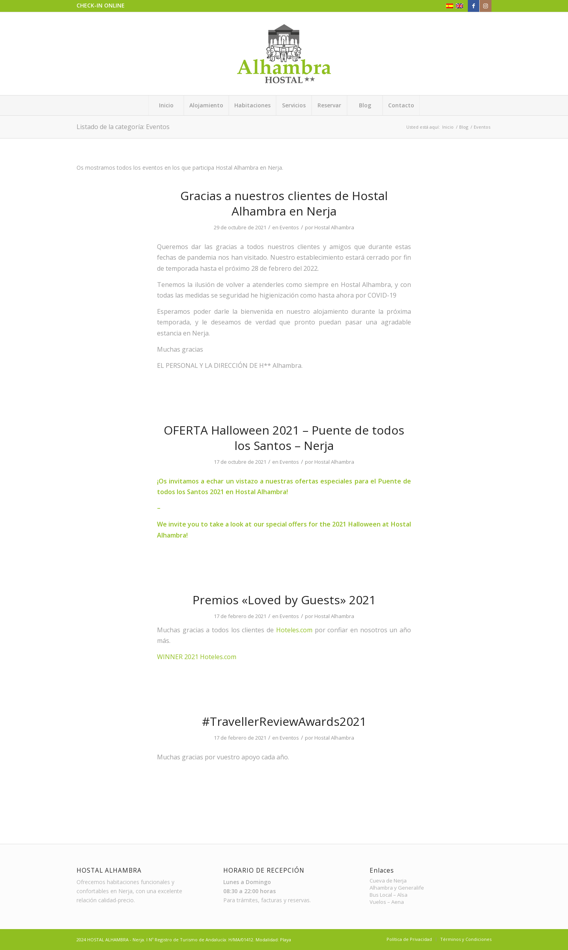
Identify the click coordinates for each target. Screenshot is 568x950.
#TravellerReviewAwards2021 (284, 721)
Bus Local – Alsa (388, 895)
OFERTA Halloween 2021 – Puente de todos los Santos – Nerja (284, 437)
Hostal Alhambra (334, 227)
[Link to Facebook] (473, 6)
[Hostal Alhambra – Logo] (284, 53)
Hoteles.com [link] (294, 630)
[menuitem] (166, 105)
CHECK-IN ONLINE (101, 5)
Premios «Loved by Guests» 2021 (284, 600)
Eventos (289, 227)
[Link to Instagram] (485, 6)
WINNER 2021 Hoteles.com (196, 656)
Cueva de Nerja (388, 880)
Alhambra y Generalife (397, 887)
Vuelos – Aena (387, 902)
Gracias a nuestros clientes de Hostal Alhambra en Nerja (284, 203)
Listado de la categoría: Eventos (123, 126)
